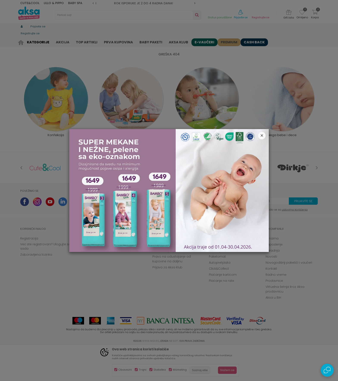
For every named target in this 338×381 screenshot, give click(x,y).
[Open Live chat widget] (327, 370)
